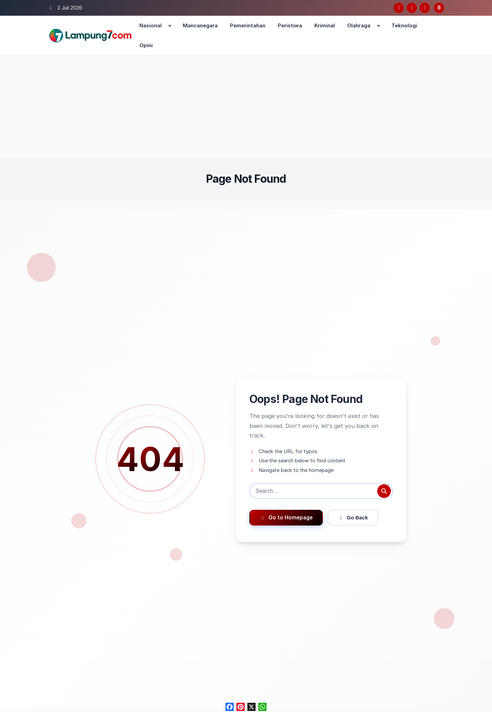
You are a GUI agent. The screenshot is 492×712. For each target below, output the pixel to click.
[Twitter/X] (412, 8)
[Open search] (439, 8)
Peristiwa (290, 25)
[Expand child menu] (169, 25)
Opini (146, 45)
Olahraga (358, 25)
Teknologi (404, 25)
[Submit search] (384, 491)
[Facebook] (399, 8)
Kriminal (324, 25)
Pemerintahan (247, 25)
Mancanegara (200, 25)
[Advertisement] (246, 107)
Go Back (353, 517)
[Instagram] (425, 8)
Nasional (150, 25)
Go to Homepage (286, 517)
